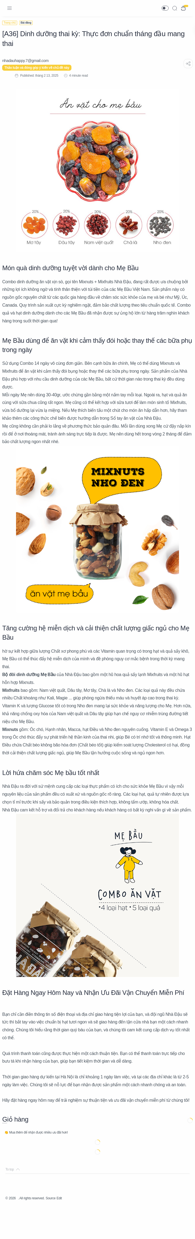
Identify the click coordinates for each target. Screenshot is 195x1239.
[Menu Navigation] (9, 8)
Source (59, 1229)
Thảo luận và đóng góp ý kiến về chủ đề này (40, 68)
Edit (69, 1229)
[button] (165, 8)
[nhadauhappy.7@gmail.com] (28, 60)
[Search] (174, 8)
